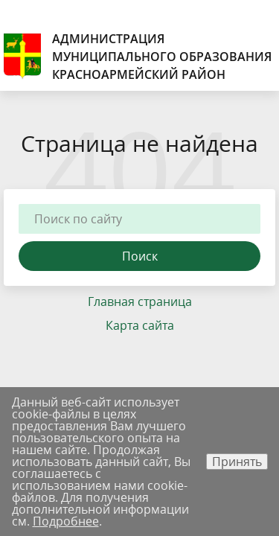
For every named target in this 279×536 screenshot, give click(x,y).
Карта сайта (140, 325)
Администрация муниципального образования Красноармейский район (138, 57)
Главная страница (140, 301)
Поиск (140, 256)
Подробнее (66, 521)
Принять (237, 461)
